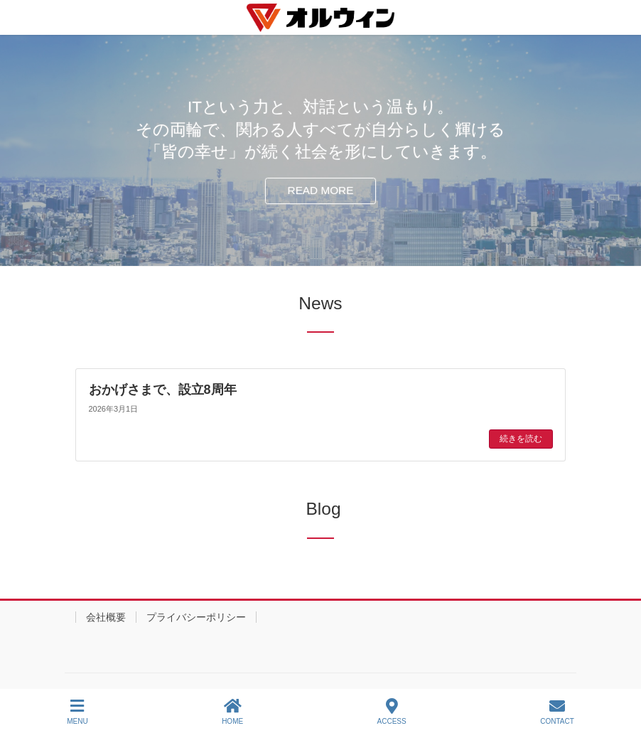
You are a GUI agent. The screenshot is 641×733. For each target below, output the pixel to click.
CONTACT (557, 711)
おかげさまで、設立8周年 (163, 389)
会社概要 (106, 617)
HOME (232, 711)
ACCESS (391, 711)
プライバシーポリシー (196, 617)
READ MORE (321, 190)
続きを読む (521, 439)
